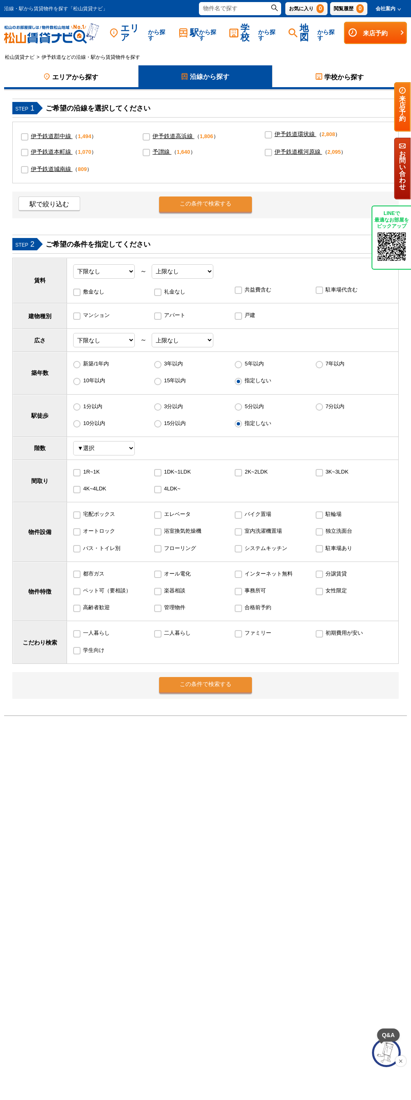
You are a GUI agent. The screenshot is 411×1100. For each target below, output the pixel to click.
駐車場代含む (342, 290)
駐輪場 (334, 514)
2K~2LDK (256, 472)
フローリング (180, 548)
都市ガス (93, 574)
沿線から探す (205, 77)
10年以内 (94, 380)
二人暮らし (177, 633)
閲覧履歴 (349, 8)
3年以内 (173, 364)
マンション (96, 315)
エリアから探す (71, 77)
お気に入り (306, 8)
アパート (174, 315)
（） (64, 136)
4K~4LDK (94, 488)
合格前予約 (258, 607)
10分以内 (94, 423)
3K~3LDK (337, 472)
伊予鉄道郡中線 (52, 136)
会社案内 (388, 9)
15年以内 (175, 380)
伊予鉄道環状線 (295, 134)
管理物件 (174, 607)
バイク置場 (258, 514)
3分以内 (173, 406)
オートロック (99, 531)
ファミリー (258, 633)
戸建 (250, 315)
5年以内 (254, 364)
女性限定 (336, 590)
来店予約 (376, 32)
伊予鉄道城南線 (52, 169)
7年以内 (335, 364)
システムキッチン (266, 548)
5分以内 (254, 406)
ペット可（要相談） (107, 590)
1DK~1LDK (177, 472)
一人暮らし (96, 633)
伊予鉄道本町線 (52, 151)
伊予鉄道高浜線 (173, 136)
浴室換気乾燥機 (182, 531)
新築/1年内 (96, 364)
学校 (254, 32)
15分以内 (175, 423)
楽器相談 (174, 590)
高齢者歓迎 (96, 607)
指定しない (258, 380)
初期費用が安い (344, 633)
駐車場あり (339, 548)
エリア (140, 32)
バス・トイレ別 (101, 548)
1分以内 (92, 406)
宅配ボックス (99, 514)
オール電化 (177, 574)
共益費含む (258, 290)
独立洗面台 (339, 531)
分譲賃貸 (336, 574)
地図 (314, 32)
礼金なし (174, 292)
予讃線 (161, 151)
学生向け (93, 650)
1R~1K (91, 472)
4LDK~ (172, 488)
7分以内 (335, 406)
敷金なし (93, 292)
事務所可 (255, 590)
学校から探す (340, 77)
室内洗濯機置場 (263, 531)
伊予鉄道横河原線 (298, 151)
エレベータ (177, 514)
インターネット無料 (269, 574)
